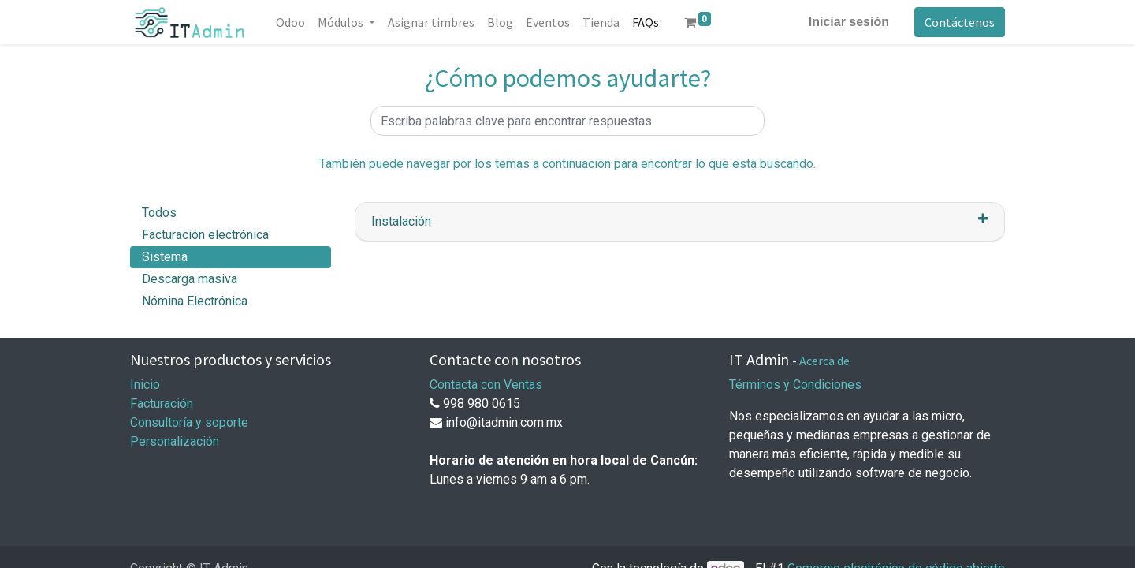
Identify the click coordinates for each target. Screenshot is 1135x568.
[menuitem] (290, 22)
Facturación (161, 403)
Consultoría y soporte (189, 422)
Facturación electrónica (205, 234)
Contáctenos (960, 22)
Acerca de (824, 360)
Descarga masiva (189, 278)
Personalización (174, 441)
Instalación (401, 221)
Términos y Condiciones (795, 384)
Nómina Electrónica (194, 300)
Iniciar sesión (849, 21)
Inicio (145, 384)
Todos (159, 212)
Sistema (165, 256)
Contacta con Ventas (486, 384)
